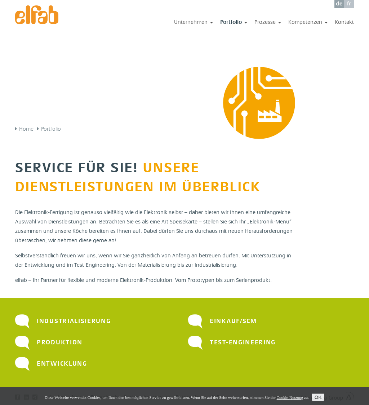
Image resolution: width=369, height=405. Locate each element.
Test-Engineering (243, 343)
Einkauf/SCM (233, 321)
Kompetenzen (308, 23)
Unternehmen (193, 23)
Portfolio (233, 23)
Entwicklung (62, 364)
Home (26, 129)
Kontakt (344, 22)
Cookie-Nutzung (290, 398)
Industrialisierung (74, 321)
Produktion (60, 343)
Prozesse (267, 23)
